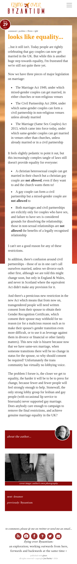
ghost (45, 555)
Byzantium (27, 502)
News (29, 31)
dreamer (18, 496)
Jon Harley (48, 558)
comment (12, 31)
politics (22, 31)
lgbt (36, 31)
